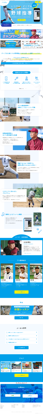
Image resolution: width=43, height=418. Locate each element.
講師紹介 (3, 410)
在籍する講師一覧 (21, 19)
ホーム (2, 408)
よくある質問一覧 (21, 348)
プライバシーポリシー (37, 408)
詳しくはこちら (3, 288)
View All (6, 25)
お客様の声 (14, 409)
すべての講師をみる (21, 293)
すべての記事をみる (19, 376)
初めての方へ (3, 409)
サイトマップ (36, 410)
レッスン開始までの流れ (15, 408)
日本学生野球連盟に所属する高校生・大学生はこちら (21, 65)
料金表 (2, 411)
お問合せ (39, 2)
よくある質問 (14, 410)
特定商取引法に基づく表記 (38, 409)
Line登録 (34, 2)
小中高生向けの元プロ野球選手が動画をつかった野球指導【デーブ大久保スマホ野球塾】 (21, 415)
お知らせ (24, 408)
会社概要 (24, 409)
